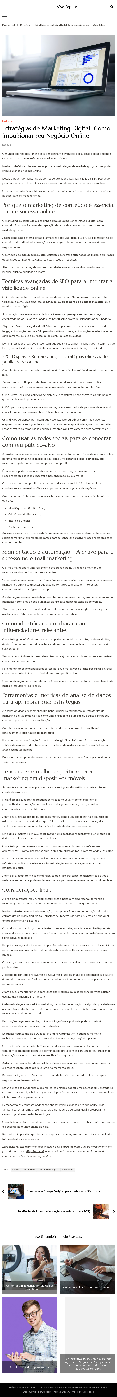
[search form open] (112, 6)
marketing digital (49, 1169)
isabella (6, 144)
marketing (29, 1169)
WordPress (88, 1391)
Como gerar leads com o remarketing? (87, 1287)
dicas (16, 1169)
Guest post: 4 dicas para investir (29, 1367)
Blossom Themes (51, 1391)
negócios (68, 1169)
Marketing (7, 121)
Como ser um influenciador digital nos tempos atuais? (29, 1287)
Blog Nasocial (35, 1151)
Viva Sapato (67, 6)
